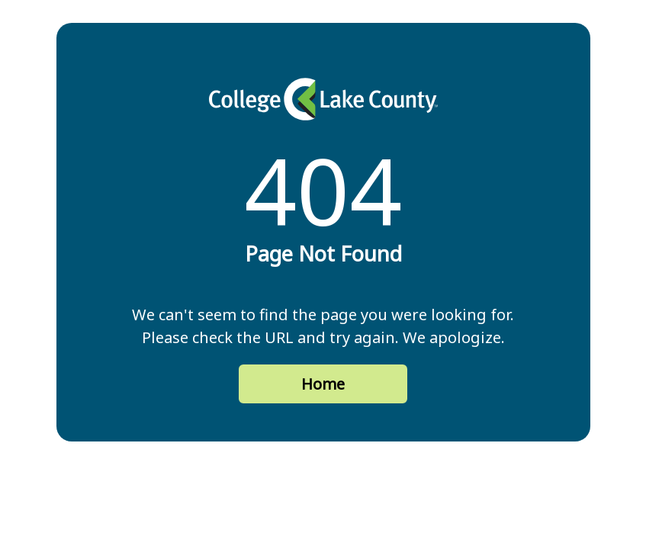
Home (323, 384)
